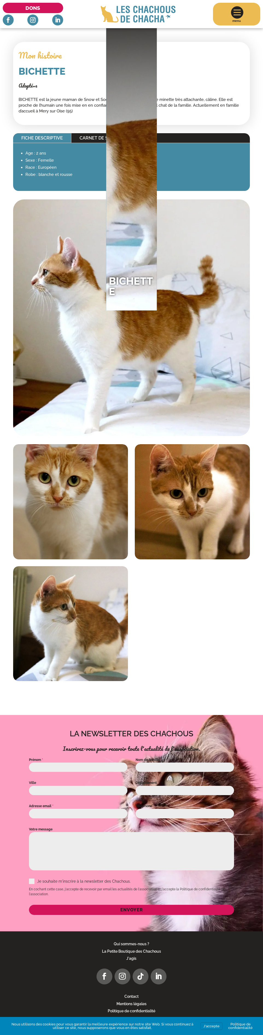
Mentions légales (131, 1004)
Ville (32, 783)
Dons (32, 8)
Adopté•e (28, 86)
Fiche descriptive (42, 138)
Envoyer (131, 909)
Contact (131, 996)
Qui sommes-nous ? (131, 944)
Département (146, 783)
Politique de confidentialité (131, 1011)
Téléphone (144, 806)
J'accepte (211, 1026)
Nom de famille (149, 760)
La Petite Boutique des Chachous (131, 951)
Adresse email (41, 806)
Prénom (36, 760)
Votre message (40, 829)
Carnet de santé (100, 138)
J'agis (131, 958)
